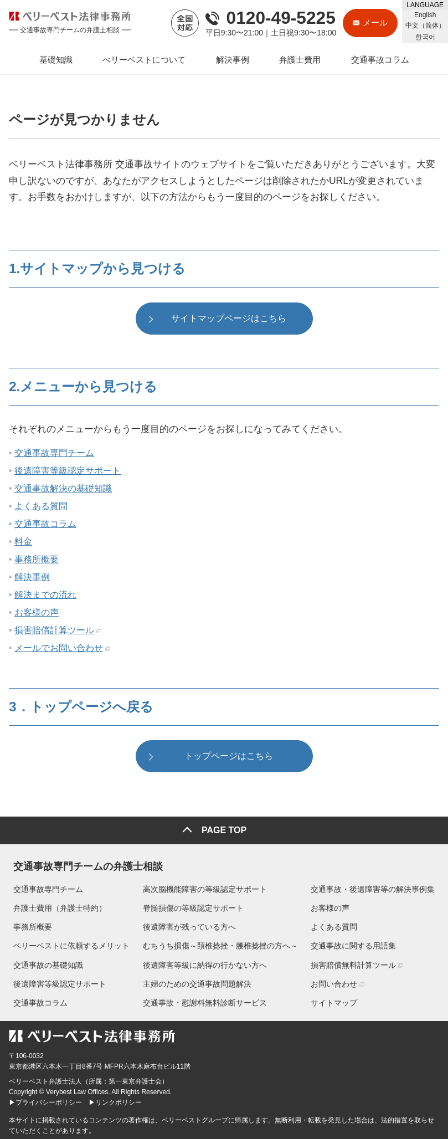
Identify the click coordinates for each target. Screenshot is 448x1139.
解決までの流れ (45, 596)
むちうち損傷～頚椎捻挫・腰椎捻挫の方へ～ (220, 944)
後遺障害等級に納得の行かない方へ (205, 963)
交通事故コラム (45, 525)
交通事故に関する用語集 (357, 944)
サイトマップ (338, 1001)
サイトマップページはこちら (228, 319)
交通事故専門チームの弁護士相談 (83, 862)
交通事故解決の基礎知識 (63, 489)
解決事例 (32, 578)
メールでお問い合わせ (58, 649)
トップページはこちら (228, 758)
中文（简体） (425, 25)
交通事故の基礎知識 (44, 963)
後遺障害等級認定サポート (67, 471)
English (425, 15)
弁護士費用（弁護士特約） (55, 906)
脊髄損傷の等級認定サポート (193, 906)
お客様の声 (36, 613)
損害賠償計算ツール (54, 631)
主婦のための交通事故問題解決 (197, 982)
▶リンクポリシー (115, 1101)
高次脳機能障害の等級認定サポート (205, 887)
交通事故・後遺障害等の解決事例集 (377, 887)
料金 (23, 542)
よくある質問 (41, 507)
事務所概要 (36, 560)
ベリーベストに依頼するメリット (67, 944)
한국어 (425, 37)
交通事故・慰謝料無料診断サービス (205, 1001)
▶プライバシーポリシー (45, 1101)
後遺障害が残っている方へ (189, 925)
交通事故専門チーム (54, 454)
